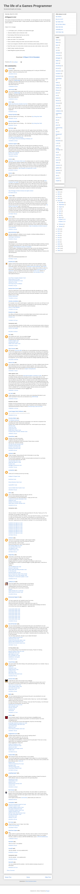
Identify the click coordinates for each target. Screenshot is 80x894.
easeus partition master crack (15, 686)
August (60, 206)
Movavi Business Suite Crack (15, 482)
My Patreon (58, 16)
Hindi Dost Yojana (13, 830)
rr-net (57, 143)
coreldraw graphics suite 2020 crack (17, 724)
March (60, 217)
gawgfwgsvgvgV (12, 773)
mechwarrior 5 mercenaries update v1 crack (18, 576)
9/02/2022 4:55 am (13, 819)
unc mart (11, 393)
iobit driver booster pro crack (15, 745)
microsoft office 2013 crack (15, 547)
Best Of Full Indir (13, 623)
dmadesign (58, 65)
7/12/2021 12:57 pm (13, 320)
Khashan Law (12, 312)
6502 (57, 40)
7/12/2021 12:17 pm (13, 309)
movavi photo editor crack (14, 609)
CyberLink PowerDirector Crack (16, 280)
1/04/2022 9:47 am (13, 415)
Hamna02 (11, 862)
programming (59, 127)
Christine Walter (12, 418)
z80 (57, 175)
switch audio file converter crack (16, 592)
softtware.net (12, 581)
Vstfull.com (11, 666)
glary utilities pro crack (14, 654)
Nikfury (10, 715)
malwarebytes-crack (13, 780)
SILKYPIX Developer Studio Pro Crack (17, 804)
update (57, 167)
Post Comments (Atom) (31, 881)
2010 (59, 242)
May (60, 213)
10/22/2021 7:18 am (13, 370)
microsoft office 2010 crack (15, 461)
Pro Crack (11, 822)
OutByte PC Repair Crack (14, 476)
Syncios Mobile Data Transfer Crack (17, 487)
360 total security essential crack (16, 444)
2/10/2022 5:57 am (13, 578)
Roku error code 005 (13, 154)
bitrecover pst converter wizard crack (17, 643)
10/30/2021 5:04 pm (13, 398)
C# (56, 47)
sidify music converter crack (15, 685)
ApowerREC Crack (13, 485)
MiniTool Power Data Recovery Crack (17, 813)
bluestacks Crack (12, 668)
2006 (59, 250)
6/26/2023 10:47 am (13, 867)
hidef (57, 82)
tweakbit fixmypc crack (14, 549)
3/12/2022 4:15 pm (13, 691)
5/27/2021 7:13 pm (13, 258)
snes (57, 157)
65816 (57, 42)
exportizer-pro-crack (13, 779)
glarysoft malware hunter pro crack (16, 651)
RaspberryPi (59, 134)
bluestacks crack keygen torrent (16, 748)
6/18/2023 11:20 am (13, 852)
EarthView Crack (12, 479)
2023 (59, 192)
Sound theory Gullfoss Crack (15, 768)
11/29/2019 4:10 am (13, 86)
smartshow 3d (12, 709)
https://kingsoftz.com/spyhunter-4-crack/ (27, 168)
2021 (59, 196)
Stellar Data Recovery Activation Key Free (18, 103)
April (60, 215)
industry (58, 87)
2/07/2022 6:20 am (13, 551)
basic (57, 45)
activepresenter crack (13, 342)
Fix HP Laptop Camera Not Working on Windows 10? (20, 138)
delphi (57, 60)
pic (56, 122)
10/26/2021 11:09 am (13, 390)
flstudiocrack (12, 261)
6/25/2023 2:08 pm (13, 859)
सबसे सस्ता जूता (35, 396)
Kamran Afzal (12, 678)
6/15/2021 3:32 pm (13, 285)
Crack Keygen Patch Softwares (16, 411)
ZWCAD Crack (12, 425)
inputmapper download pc (14, 237)
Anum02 (10, 848)
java (57, 92)
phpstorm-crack (12, 782)
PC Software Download (14, 420)
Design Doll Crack (13, 428)
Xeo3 (57, 173)
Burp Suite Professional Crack (15, 808)
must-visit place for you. (38, 272)
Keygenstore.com (13, 733)
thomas (10, 68)
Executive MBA (18, 350)
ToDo (57, 162)
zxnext (57, 178)
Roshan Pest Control (14, 288)
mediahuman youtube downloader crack (18, 499)
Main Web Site (59, 27)
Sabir (10, 492)
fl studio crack (12, 463)
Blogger (47, 890)
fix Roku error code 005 (14, 152)
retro (57, 138)
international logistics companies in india (32, 375)
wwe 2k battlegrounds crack (15, 566)
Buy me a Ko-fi (59, 19)
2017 (59, 231)
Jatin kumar (11, 76)
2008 (59, 246)
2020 (59, 198)
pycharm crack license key (14, 447)
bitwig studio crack (13, 689)
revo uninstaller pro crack (14, 655)
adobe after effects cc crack (15, 462)
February (61, 224)
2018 (59, 229)
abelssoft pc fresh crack (14, 638)
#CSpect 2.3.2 (62, 221)
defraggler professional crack (15, 465)
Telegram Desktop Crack (14, 811)
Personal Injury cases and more (35, 406)
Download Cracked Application (34, 266)
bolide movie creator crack (14, 343)
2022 (59, 194)
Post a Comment (11, 870)
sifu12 (10, 102)
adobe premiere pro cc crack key (16, 590)
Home (28, 877)
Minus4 (57, 100)
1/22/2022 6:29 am (13, 450)
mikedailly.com (59, 29)
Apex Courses (12, 348)
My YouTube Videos (60, 24)
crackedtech (11, 802)
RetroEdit (58, 140)
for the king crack (12, 571)
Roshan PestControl (13, 296)
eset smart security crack (14, 687)
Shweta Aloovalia (13, 114)
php (57, 120)
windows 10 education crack (15, 501)
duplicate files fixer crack (14, 652)
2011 (59, 239)
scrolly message (58, 149)
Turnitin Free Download (14, 825)
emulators (58, 73)
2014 (59, 235)
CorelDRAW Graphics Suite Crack (16, 810)
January (61, 226)
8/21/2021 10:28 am (13, 331)
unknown (11, 453)
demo (57, 63)
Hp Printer (11, 128)
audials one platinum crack (15, 744)
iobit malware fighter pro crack (15, 545)
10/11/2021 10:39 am (13, 359)
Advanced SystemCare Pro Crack (16, 763)
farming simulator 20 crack (14, 572)
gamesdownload (12, 232)
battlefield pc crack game (14, 657)
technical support (13, 143)
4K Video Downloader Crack (15, 814)
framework (58, 76)
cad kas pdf (11, 710)
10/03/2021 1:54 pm (13, 345)
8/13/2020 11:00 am (13, 170)
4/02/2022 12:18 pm (13, 787)
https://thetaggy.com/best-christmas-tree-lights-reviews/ (21, 190)
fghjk (10, 694)
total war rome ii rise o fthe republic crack (18, 575)
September (61, 204)
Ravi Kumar (11, 790)
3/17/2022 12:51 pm (13, 770)
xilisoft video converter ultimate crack (17, 503)
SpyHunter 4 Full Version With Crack (17, 161)
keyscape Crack (12, 765)
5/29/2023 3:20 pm (13, 845)
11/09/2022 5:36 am (13, 838)
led (56, 95)
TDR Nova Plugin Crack (14, 766)
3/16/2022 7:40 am (13, 730)
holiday (57, 85)
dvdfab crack (11, 749)
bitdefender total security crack (15, 704)
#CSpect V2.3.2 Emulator (31, 57)
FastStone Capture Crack (14, 805)
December (61, 202)
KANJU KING (12, 754)
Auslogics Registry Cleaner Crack (16, 807)
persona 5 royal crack (13, 568)
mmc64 (57, 108)
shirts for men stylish (13, 328)
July (60, 209)
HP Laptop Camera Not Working (16, 137)
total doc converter (13, 707)
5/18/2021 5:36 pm (13, 239)
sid (56, 152)
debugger (58, 58)
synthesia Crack (12, 671)
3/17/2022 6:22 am (13, 751)
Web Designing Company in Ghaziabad (22, 246)
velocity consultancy (14, 301)
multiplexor (58, 111)
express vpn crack (13, 747)
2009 (59, 244)
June (60, 211)
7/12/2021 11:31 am (13, 298)
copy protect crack (13, 725)
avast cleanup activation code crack (17, 728)
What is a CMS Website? (14, 307)
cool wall (58, 55)
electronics (58, 71)
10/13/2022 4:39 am (13, 827)
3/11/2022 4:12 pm (13, 659)
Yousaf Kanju (12, 662)
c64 (57, 50)
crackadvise (11, 470)
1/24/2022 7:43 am (13, 467)
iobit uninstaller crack (13, 706)
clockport (58, 52)
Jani (10, 334)
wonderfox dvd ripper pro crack (15, 523)
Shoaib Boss (12, 436)
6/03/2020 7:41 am (13, 118)
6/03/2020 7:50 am (13, 125)
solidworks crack (12, 500)
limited (57, 98)
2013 (59, 237)
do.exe (57, 68)
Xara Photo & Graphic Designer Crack (17, 278)
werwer (10, 159)
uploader (58, 170)
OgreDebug (58, 113)
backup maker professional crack (16, 641)
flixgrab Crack (12, 762)
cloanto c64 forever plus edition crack (17, 640)
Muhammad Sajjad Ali (14, 597)
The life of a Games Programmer (28, 6)
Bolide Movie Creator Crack (15, 430)
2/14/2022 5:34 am (13, 621)
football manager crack (14, 340)
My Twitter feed (59, 21)
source (57, 160)
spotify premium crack (13, 669)
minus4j (58, 103)
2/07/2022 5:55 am (13, 535)
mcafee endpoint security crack (15, 637)
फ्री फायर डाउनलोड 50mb (42, 836)
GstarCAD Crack (12, 427)
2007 (59, 248)
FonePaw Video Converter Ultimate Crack (18, 431)
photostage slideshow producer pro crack (18, 723)
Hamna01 (11, 841)
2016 (59, 233)
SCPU (57, 145)
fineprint (10, 589)
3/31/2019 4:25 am (13, 73)
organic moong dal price (30, 368)
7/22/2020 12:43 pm (13, 156)
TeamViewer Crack (13, 815)
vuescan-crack (12, 785)
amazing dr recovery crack (14, 445)
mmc (57, 105)
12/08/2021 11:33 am (13, 408)
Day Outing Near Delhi (37, 116)
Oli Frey (58, 117)
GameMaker (59, 78)
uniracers (58, 165)
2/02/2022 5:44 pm (13, 489)
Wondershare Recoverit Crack (15, 673)
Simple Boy (11, 554)
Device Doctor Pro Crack (14, 279)
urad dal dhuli (24, 797)
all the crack (36, 270)
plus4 (57, 125)
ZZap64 (58, 180)
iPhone (57, 90)
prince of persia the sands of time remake (18, 573)
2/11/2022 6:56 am (13, 594)
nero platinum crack (13, 548)
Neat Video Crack (12, 672)
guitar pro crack (12, 727)
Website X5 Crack (13, 817)
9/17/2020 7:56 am (13, 213)
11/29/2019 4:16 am (13, 99)
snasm (57, 155)
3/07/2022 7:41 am (13, 645)
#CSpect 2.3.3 (62, 219)
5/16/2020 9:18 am (13, 111)
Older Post (48, 877)
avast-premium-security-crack (15, 783)
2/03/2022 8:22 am (13, 505)
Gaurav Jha (11, 362)
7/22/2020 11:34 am (13, 140)
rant (57, 131)
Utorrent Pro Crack (13, 282)
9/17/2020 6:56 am (13, 192)
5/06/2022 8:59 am (13, 799)
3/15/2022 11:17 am (13, 712)
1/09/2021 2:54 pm (13, 229)
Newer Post (8, 877)
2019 (59, 200)
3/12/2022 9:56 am (13, 675)
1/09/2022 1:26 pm (13, 433)
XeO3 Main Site (59, 32)
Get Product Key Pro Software (15, 283)
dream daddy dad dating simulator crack (18, 569)
